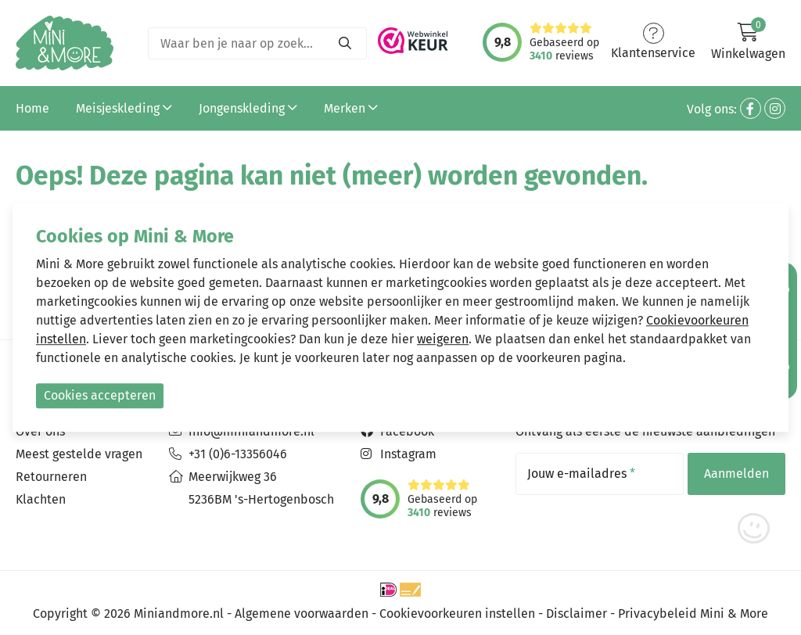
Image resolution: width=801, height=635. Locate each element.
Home (32, 108)
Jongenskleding (248, 108)
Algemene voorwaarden (301, 613)
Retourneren (51, 476)
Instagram (408, 454)
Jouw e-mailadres (581, 474)
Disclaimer (576, 613)
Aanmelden (736, 473)
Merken (351, 108)
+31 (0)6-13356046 (238, 454)
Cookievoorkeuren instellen (457, 613)
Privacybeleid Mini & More (693, 613)
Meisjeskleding (124, 108)
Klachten (41, 499)
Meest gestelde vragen (79, 454)
